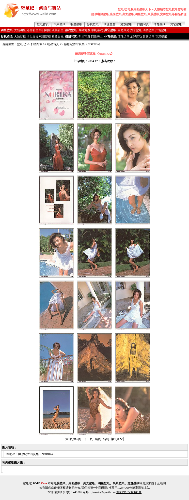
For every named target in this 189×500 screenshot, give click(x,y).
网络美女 (97, 36)
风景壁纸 (59, 24)
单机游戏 (97, 30)
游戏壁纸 (126, 24)
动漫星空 (109, 24)
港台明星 (32, 30)
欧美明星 (57, 30)
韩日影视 (45, 36)
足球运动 (136, 36)
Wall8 (40, 483)
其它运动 (149, 36)
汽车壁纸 (136, 30)
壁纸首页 (43, 24)
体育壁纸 (159, 24)
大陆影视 (20, 36)
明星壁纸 (76, 24)
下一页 (88, 439)
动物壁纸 (149, 30)
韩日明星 (45, 30)
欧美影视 (57, 36)
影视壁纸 (93, 24)
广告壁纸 (161, 30)
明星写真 (84, 36)
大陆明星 (20, 30)
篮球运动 (123, 36)
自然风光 (123, 30)
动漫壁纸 (161, 36)
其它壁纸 (176, 24)
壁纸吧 (21, 44)
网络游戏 (84, 30)
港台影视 (32, 36)
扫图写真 (143, 24)
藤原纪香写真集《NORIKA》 (83, 44)
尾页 (98, 439)
